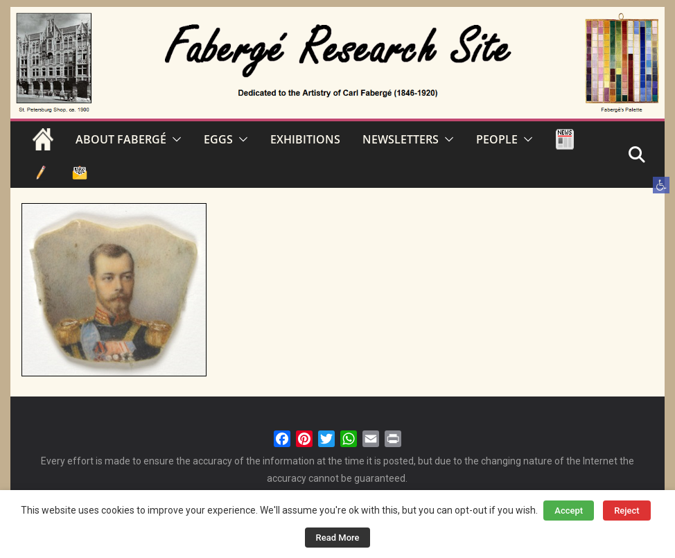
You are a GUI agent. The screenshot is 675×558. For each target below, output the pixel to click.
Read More (338, 537)
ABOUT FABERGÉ (121, 139)
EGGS (218, 139)
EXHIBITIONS (305, 139)
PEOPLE (497, 139)
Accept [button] (568, 510)
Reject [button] (627, 510)
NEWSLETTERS (400, 139)
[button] (661, 185)
